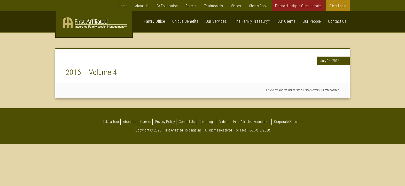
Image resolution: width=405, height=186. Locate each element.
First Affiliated (94, 25)
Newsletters (312, 90)
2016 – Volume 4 (91, 72)
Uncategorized (330, 90)
